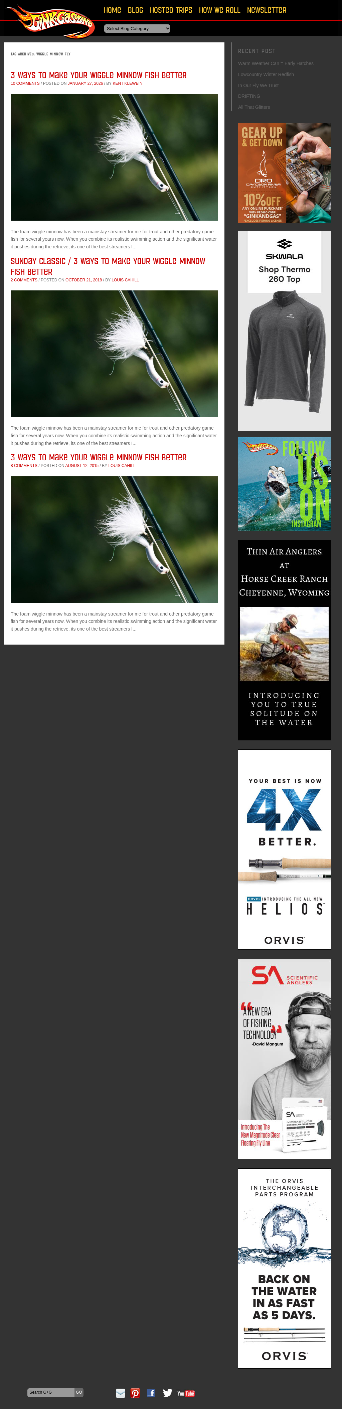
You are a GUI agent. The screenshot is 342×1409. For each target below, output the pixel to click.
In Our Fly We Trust (258, 85)
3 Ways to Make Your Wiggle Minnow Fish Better (99, 75)
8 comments (24, 465)
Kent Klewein (127, 83)
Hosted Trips (171, 9)
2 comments (24, 280)
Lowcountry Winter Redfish (266, 74)
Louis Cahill (125, 280)
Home (112, 9)
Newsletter (267, 9)
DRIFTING (249, 96)
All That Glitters (254, 107)
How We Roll (219, 9)
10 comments (25, 83)
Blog (135, 9)
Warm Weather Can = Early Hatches (276, 63)
